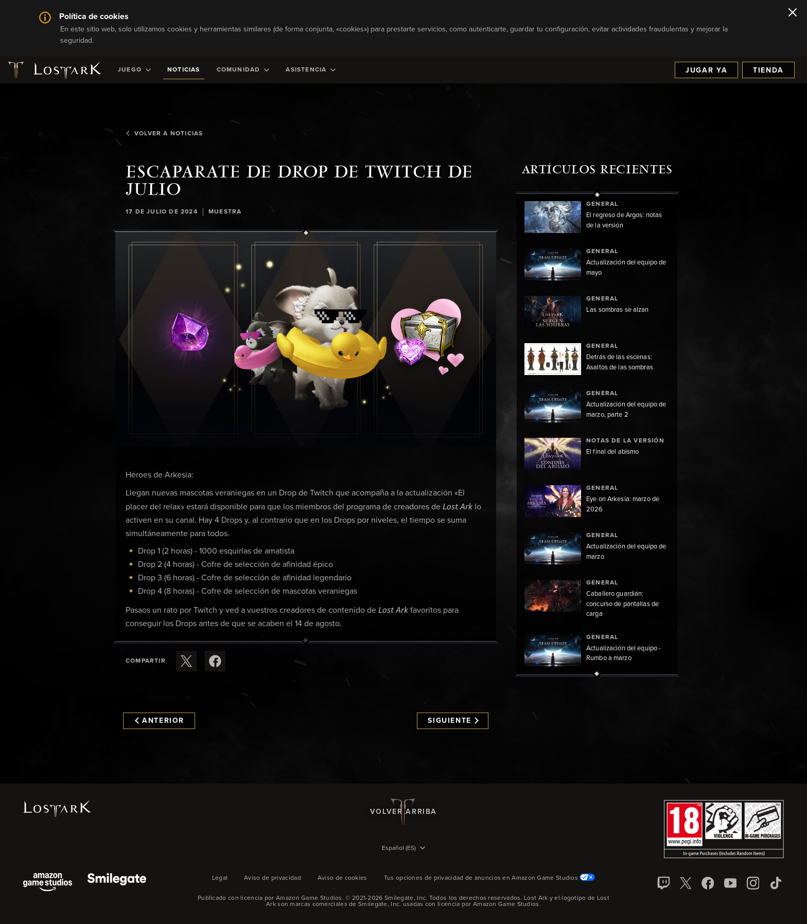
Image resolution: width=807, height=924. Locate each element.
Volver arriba (403, 812)
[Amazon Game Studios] (47, 883)
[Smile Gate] (116, 883)
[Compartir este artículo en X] (186, 661)
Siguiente (453, 720)
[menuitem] (134, 70)
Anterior (159, 720)
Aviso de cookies (342, 878)
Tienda (768, 70)
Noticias (183, 70)
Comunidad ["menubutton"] (243, 70)
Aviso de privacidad (272, 878)
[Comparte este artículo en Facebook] (215, 661)
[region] (597, 434)
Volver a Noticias (164, 134)
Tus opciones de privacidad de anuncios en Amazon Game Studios (489, 878)
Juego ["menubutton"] (134, 70)
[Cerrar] (792, 13)
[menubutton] (403, 848)
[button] (305, 340)
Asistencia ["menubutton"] (311, 70)
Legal (220, 878)
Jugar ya (706, 70)
